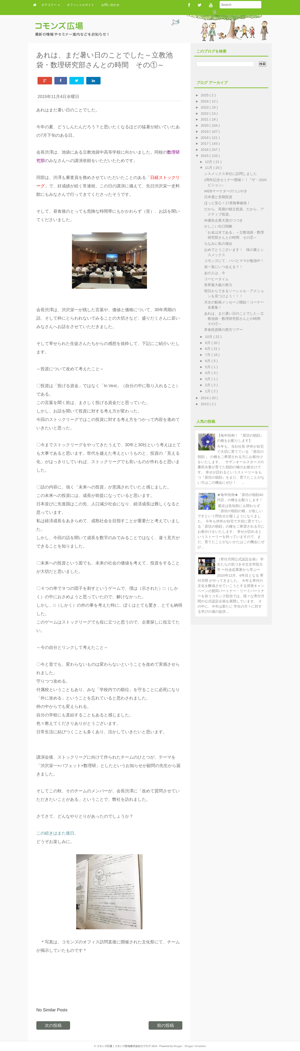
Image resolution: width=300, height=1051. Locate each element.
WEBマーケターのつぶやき (225, 191)
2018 (205, 138)
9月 (208, 343)
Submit (214, 12)
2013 (205, 404)
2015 (205, 156)
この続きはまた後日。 (57, 833)
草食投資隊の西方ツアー (223, 330)
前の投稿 (165, 1025)
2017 (205, 143)
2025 (205, 95)
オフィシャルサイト (80, 5)
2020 (205, 125)
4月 (208, 373)
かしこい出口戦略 (218, 226)
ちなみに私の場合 (218, 244)
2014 (205, 398)
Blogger (178, 1046)
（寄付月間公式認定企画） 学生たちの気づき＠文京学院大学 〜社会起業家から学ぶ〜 (240, 564)
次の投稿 (53, 1025)
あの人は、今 (214, 273)
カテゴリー (50, 5)
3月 (208, 379)
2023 (205, 107)
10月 (209, 337)
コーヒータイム (216, 279)
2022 (205, 113)
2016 (205, 149)
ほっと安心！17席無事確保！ (227, 203)
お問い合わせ (110, 5)
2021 (205, 119)
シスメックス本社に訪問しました (230, 174)
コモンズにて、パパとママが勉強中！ (234, 261)
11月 (209, 168)
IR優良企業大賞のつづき (223, 220)
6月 (208, 361)
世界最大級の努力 (218, 285)
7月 (208, 355)
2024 (205, 101)
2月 (208, 385)
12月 (209, 162)
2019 (205, 131)
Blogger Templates (195, 1046)
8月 (208, 349)
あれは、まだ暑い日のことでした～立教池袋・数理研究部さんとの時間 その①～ (234, 318)
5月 (208, 367)
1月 (208, 391)
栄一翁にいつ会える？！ (223, 267)
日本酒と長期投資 (218, 197)
